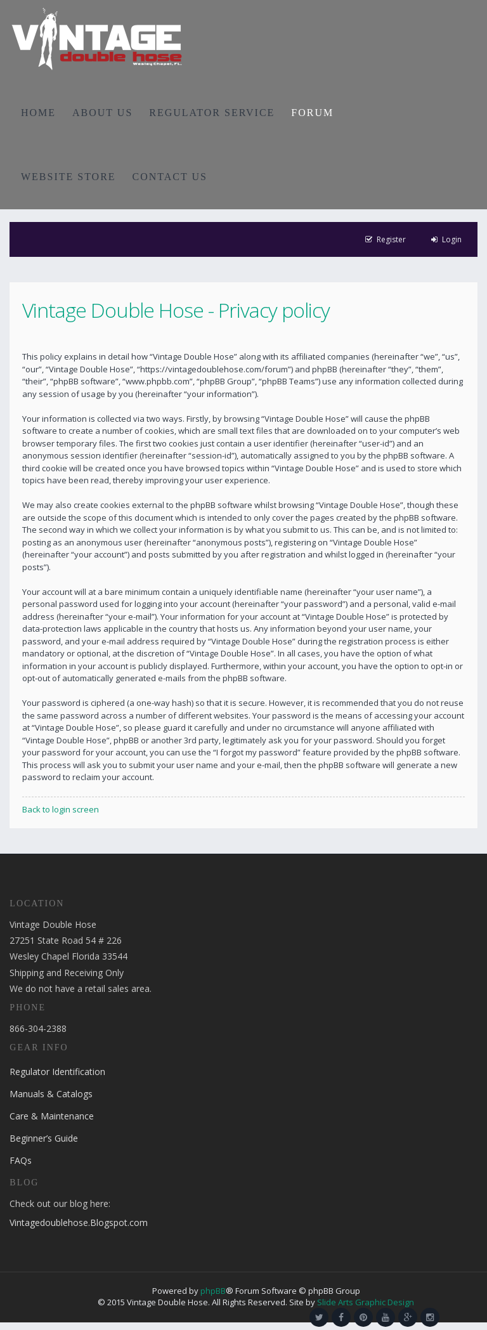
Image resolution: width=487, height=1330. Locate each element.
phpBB (213, 1290)
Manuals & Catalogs (51, 1094)
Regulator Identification (57, 1072)
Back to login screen (60, 809)
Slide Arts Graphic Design (365, 1302)
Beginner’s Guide (44, 1138)
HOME (38, 112)
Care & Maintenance (52, 1116)
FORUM (312, 112)
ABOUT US (102, 112)
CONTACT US (170, 176)
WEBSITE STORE (68, 176)
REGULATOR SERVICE (212, 112)
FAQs (21, 1160)
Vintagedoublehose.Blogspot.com (79, 1222)
